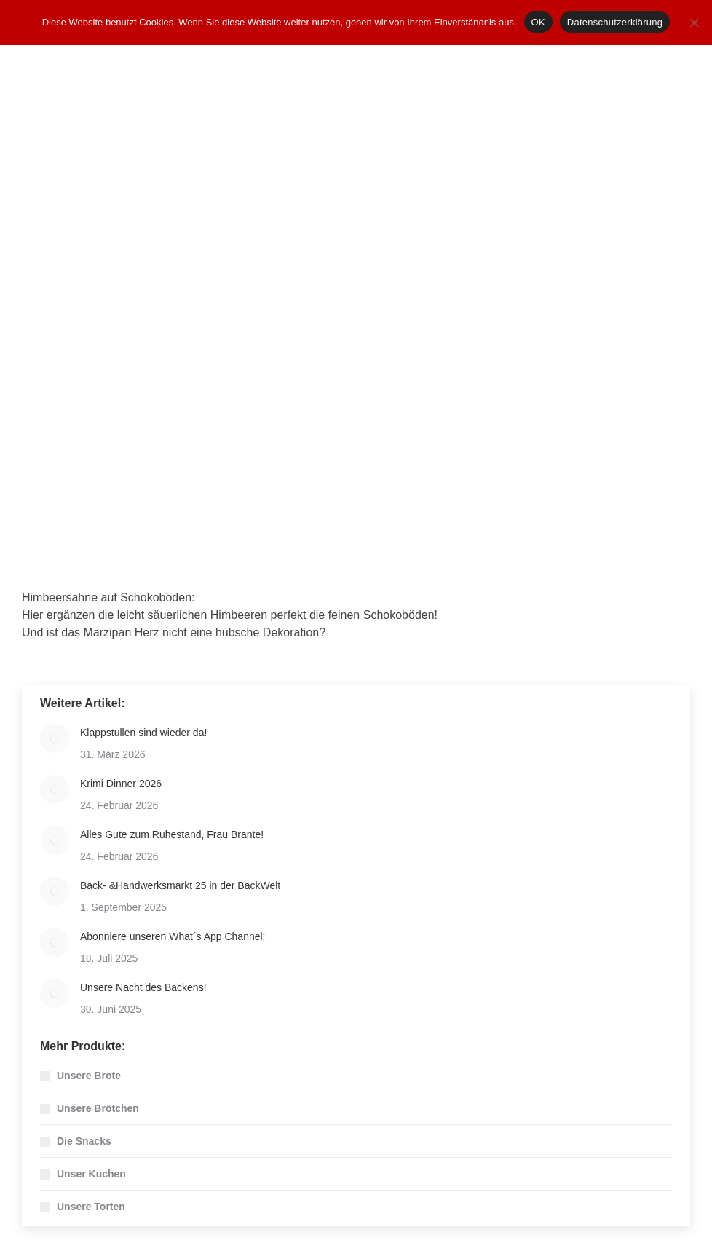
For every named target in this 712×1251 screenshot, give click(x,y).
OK (538, 22)
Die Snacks (84, 1141)
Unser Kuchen (91, 1174)
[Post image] (54, 738)
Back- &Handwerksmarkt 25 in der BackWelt (180, 885)
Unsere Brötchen (98, 1108)
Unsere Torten (91, 1206)
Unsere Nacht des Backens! (143, 987)
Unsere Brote (89, 1075)
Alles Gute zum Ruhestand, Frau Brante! (172, 834)
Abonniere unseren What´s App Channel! (173, 936)
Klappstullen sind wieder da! (143, 732)
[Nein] (694, 22)
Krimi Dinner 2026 (121, 783)
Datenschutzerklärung (614, 22)
